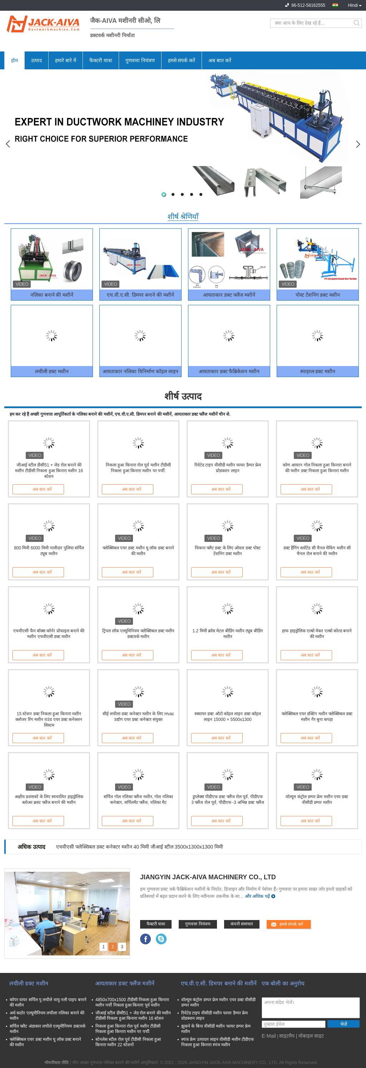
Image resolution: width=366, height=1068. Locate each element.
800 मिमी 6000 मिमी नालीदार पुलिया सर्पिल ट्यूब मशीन (49, 550)
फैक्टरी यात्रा (100, 60)
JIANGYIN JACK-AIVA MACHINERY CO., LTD (208, 877)
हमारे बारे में (65, 60)
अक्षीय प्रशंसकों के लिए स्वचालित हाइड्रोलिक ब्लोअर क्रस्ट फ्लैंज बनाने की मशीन (49, 799)
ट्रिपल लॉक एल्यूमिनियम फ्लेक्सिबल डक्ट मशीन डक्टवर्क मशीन (138, 633)
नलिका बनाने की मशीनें (52, 295)
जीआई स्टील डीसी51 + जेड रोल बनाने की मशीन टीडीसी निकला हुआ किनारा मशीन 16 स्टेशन (49, 471)
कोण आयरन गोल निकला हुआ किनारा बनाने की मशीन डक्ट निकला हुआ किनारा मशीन (317, 468)
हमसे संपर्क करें (182, 60)
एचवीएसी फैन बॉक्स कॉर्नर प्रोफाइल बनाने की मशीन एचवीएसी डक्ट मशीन (48, 633)
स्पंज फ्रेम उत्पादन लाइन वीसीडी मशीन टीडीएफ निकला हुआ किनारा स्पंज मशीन (217, 1042)
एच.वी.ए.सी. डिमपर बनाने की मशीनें (140, 295)
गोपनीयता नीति (57, 1062)
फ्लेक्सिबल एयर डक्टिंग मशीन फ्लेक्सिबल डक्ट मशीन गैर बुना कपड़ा (317, 716)
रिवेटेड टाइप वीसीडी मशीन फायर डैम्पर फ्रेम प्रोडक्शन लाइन (227, 468)
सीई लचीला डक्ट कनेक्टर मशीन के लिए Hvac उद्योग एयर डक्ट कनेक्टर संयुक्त (138, 716)
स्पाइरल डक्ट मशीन (318, 371)
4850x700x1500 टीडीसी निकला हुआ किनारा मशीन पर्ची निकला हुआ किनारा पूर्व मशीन (132, 1002)
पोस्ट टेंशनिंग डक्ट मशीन (318, 295)
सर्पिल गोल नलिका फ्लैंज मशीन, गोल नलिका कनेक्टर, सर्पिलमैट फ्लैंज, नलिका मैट (138, 799)
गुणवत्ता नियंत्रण (140, 60)
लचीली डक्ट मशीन (52, 371)
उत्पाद (36, 60)
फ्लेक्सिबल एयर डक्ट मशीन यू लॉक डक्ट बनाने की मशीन (138, 550)
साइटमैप (287, 1036)
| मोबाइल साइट (310, 1036)
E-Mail (269, 1036)
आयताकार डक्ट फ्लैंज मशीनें (229, 295)
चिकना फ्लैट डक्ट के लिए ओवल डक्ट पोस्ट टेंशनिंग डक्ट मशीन (228, 550)
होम (14, 60)
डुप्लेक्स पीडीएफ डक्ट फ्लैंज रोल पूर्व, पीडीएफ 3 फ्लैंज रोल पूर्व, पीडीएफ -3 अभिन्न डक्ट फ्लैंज (227, 799)
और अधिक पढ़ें (257, 896)
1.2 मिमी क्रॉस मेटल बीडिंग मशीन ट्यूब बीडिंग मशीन (227, 633)
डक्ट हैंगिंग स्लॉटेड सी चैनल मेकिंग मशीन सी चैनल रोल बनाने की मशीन (317, 550)
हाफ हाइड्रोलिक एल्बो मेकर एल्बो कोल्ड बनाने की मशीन (317, 633)
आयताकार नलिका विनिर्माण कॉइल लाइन (140, 371)
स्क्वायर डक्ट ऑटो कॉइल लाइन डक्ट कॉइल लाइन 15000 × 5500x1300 (227, 716)
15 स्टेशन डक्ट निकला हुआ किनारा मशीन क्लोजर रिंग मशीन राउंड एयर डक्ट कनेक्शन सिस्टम (48, 719)
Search (357, 23)
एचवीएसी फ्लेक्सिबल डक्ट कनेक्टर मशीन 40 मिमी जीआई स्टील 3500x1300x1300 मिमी (139, 847)
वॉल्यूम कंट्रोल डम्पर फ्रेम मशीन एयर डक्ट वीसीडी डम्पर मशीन (317, 799)
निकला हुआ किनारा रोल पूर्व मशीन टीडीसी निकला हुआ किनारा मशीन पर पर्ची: (138, 468)
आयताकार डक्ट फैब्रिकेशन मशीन (229, 371)
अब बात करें (219, 60)
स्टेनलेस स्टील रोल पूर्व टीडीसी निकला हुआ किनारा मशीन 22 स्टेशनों (128, 1042)
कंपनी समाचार (242, 923)
